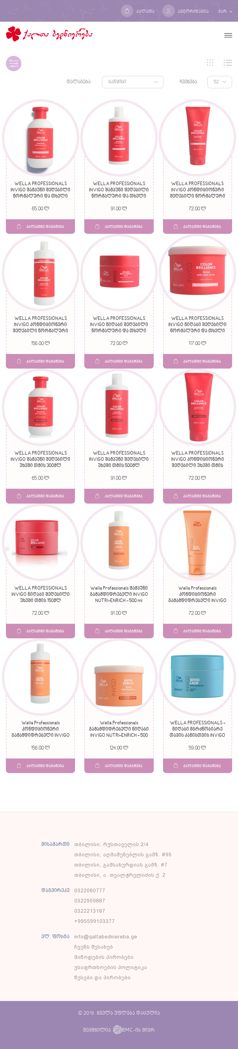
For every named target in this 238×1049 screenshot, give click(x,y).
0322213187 (89, 911)
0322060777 (89, 890)
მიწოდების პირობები (104, 957)
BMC (123, 1030)
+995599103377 (94, 921)
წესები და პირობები (102, 977)
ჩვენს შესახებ (93, 947)
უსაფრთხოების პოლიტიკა (110, 967)
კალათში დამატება (40, 226)
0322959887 (89, 900)
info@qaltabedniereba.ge (105, 936)
